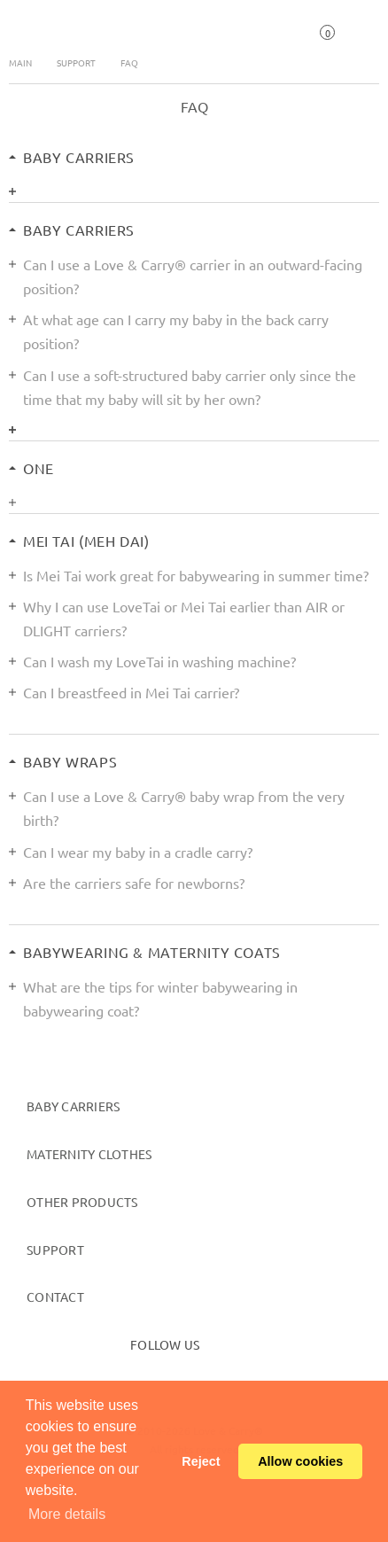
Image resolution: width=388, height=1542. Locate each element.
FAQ (129, 62)
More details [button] (66, 1514)
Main (20, 62)
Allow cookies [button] (300, 1461)
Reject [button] (201, 1461)
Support (76, 62)
